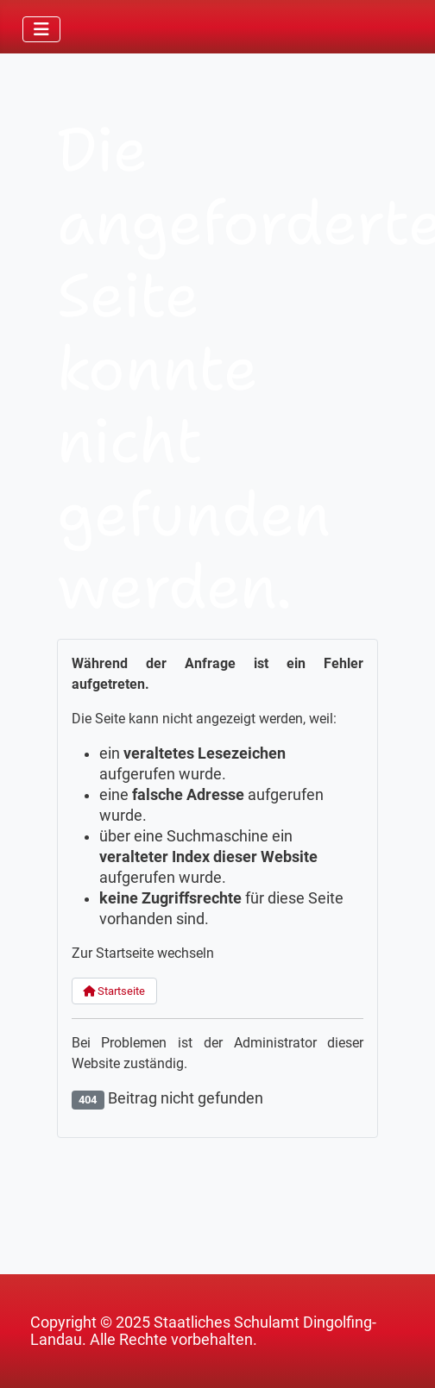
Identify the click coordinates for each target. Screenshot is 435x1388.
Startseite (114, 991)
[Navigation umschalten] (41, 29)
